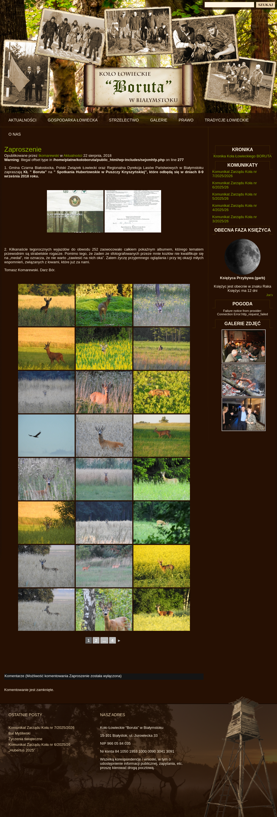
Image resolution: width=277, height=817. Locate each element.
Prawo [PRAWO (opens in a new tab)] (186, 120)
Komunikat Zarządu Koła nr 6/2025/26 (39, 744)
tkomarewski (48, 155)
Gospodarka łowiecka (73, 120)
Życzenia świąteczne (25, 739)
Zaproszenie (23, 149)
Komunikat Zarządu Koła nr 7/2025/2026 (41, 727)
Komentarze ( (62, 676)
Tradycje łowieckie (227, 120)
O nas (14, 134)
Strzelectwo (124, 120)
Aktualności (22, 120)
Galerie (158, 120)
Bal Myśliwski (19, 733)
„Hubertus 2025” (21, 750)
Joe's (269, 295)
